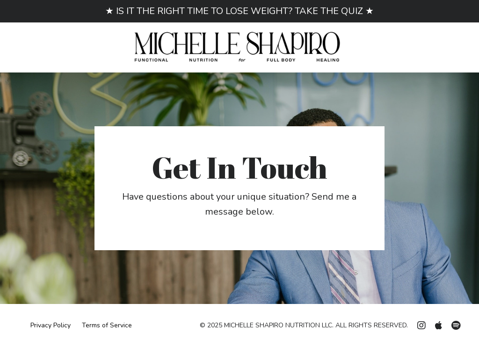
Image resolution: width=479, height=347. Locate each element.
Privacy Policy (50, 325)
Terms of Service (107, 325)
